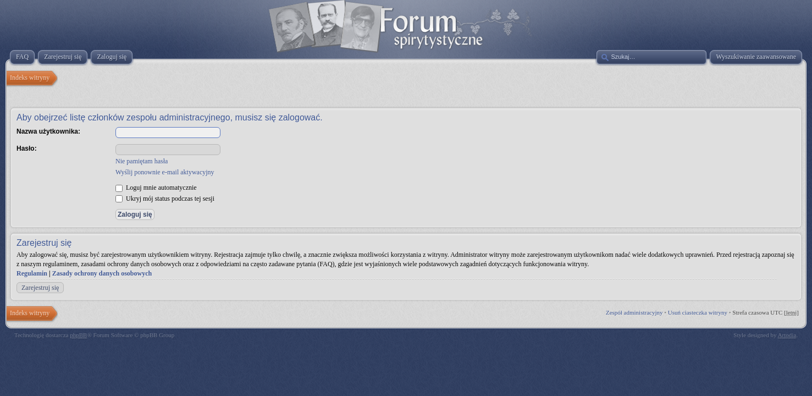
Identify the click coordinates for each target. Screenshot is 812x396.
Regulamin (31, 273)
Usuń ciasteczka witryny (697, 312)
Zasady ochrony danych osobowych (102, 273)
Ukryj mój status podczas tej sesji (164, 198)
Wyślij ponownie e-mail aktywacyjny (164, 172)
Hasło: (26, 148)
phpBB (78, 335)
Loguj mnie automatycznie (156, 187)
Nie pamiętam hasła (141, 161)
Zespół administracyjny (634, 312)
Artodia (787, 335)
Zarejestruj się (40, 288)
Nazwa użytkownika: (48, 131)
